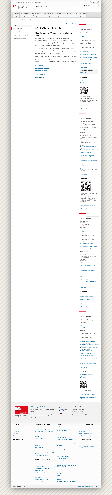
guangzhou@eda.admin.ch (88, 146)
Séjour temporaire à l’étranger (42, 464)
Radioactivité (38, 445)
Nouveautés (16, 426)
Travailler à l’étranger (40, 466)
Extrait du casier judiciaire (63, 456)
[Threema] (40, 77)
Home (14, 19)
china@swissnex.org (86, 350)
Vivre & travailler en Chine (49, 15)
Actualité (16, 15)
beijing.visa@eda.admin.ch (88, 54)
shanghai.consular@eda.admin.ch (90, 344)
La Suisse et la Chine (81, 15)
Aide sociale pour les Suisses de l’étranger (66, 443)
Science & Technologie (84, 441)
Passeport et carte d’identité (63, 432)
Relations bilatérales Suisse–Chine (86, 444)
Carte (82, 36)
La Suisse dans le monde (40, 2)
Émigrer (37, 461)
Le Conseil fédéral (19, 2)
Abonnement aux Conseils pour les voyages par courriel (45, 452)
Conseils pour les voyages (36, 15)
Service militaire (39, 65)
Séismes (37, 443)
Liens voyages (38, 449)
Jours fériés (84, 67)
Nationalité (59, 473)
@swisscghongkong (87, 296)
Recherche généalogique (62, 458)
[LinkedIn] (38, 77)
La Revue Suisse (60, 471)
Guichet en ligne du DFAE (37, 407)
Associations (38, 477)
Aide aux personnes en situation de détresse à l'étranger (65, 440)
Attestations (59, 447)
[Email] (43, 77)
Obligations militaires (62, 454)
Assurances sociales (61, 449)
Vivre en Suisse (82, 431)
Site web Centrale (85, 60)
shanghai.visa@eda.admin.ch (89, 347)
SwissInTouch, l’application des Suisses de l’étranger (66, 482)
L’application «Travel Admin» (41, 455)
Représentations (25, 15)
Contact (81, 26)
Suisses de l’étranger (39, 475)
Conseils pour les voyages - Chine (42, 426)
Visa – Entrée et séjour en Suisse (86, 426)
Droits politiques (61, 435)
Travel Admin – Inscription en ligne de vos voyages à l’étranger (66, 466)
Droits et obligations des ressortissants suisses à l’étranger (44, 480)
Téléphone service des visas (88, 165)
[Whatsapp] (41, 77)
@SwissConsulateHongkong (89, 294)
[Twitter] (37, 77)
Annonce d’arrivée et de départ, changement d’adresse (64, 430)
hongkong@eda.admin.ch (88, 243)
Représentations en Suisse (41, 472)
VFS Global (83, 73)
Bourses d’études (61, 460)
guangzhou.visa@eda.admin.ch (89, 149)
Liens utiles (59, 468)
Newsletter (15, 429)
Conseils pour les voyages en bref (42, 429)
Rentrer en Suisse (39, 470)
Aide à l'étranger (39, 447)
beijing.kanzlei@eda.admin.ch (89, 57)
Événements (16, 431)
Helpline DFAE (76, 407)
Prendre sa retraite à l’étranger (42, 468)
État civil (59, 475)
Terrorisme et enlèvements (41, 440)
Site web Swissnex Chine (87, 355)
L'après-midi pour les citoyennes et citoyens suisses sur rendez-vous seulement (89, 281)
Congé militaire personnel (42, 68)
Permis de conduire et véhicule (64, 437)
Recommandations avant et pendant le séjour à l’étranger (44, 432)
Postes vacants (16, 435)
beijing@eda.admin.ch (87, 51)
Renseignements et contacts (85, 429)
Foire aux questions (39, 438)
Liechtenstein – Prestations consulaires (66, 463)
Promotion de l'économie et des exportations (86, 447)
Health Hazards (60, 426)
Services (59, 15)
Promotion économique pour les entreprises (64, 478)
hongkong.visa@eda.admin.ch (89, 246)
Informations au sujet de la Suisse (86, 433)
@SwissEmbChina (87, 80)
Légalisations (60, 445)
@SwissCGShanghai (87, 374)
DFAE (29, 2)
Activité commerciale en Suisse (86, 435)
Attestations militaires (41, 70)
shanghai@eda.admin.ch (88, 341)
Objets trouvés (60, 452)
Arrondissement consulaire (88, 105)
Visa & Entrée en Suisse (68, 15)
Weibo (84, 82)
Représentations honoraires (19, 441)
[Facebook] (35, 77)
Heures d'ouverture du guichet (89, 358)
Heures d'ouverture (86, 63)
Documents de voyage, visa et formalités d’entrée (44, 435)
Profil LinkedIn (86, 299)
